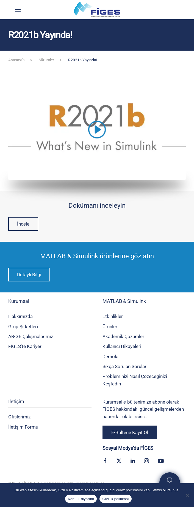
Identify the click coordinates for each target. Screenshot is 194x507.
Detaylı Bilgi (29, 274)
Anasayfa (16, 60)
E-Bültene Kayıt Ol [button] (129, 432)
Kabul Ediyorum (81, 499)
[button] (17, 9)
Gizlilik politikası (115, 499)
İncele (23, 224)
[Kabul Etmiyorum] (187, 495)
